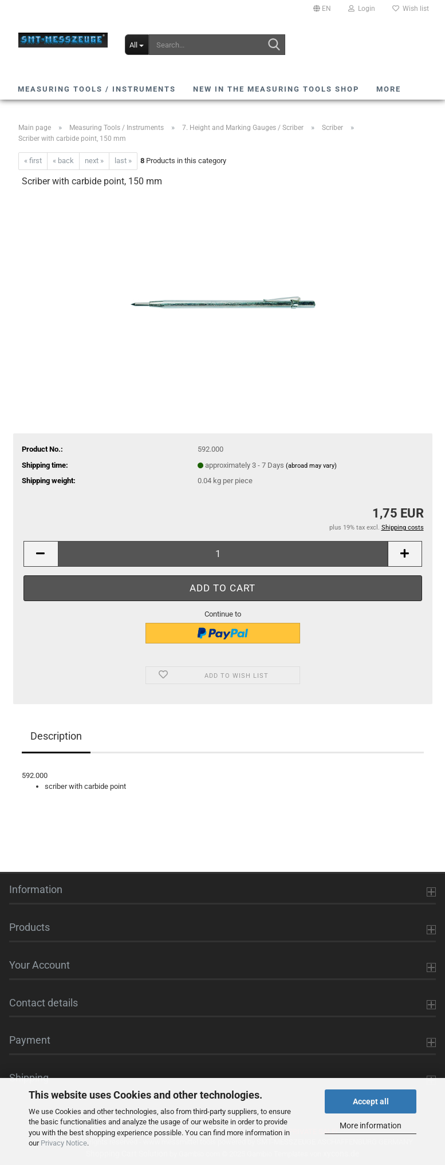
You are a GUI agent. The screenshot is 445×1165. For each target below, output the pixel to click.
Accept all (371, 1101)
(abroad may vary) (311, 465)
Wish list (410, 9)
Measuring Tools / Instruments (97, 89)
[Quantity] (223, 554)
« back (63, 160)
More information (370, 1125)
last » (123, 160)
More (388, 89)
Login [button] (361, 9)
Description (56, 736)
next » (94, 160)
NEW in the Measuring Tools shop (276, 89)
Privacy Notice (64, 1143)
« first (33, 160)
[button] (322, 8)
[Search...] (137, 44)
